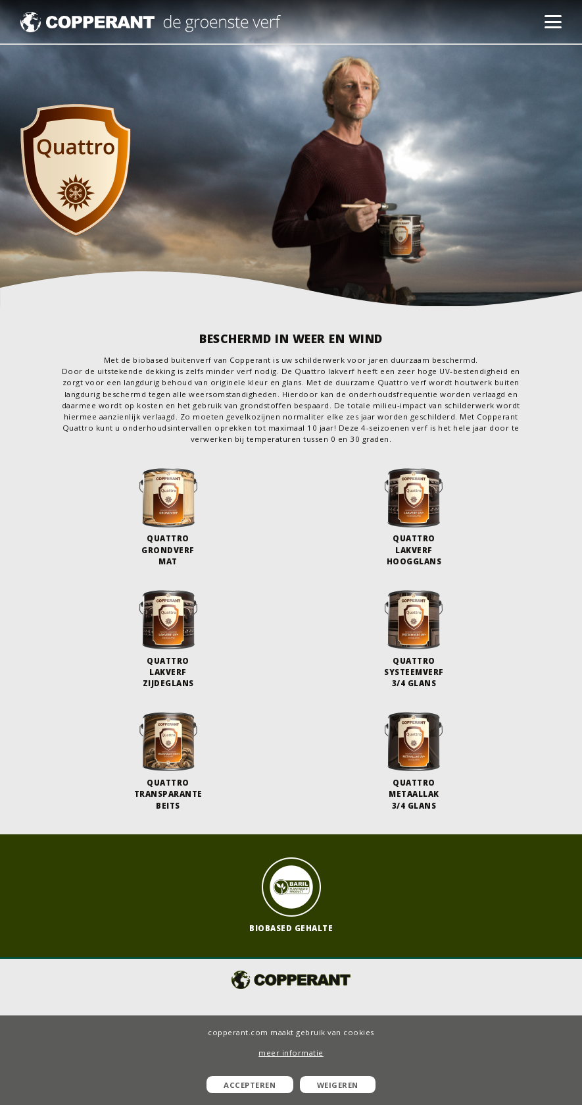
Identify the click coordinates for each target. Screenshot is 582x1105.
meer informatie (291, 1053)
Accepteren (250, 1085)
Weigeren (337, 1085)
